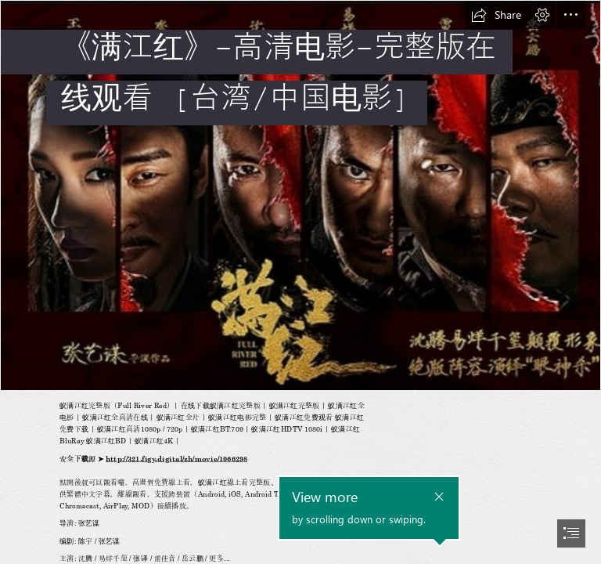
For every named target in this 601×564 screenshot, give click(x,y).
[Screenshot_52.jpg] (300, 195)
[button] (496, 15)
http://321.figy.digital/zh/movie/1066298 (176, 459)
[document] (300, 282)
